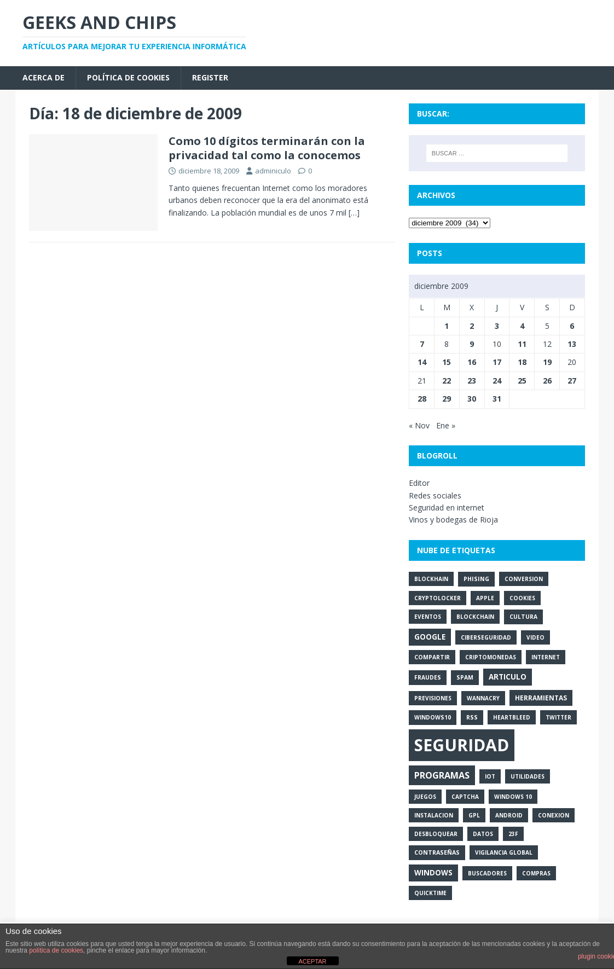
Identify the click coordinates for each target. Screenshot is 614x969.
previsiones (432, 698)
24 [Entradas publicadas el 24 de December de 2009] (497, 380)
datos (483, 834)
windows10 (432, 717)
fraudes (427, 677)
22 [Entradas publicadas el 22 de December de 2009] (446, 380)
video (535, 637)
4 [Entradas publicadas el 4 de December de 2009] (522, 326)
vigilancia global (503, 852)
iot (490, 776)
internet (545, 657)
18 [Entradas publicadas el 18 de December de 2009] (522, 362)
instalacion (433, 815)
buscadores (487, 873)
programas (442, 775)
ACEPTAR (312, 961)
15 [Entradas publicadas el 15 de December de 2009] (446, 362)
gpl (474, 815)
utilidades (528, 776)
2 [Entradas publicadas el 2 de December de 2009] (472, 326)
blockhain (431, 579)
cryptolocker (437, 598)
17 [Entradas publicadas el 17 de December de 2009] (497, 362)
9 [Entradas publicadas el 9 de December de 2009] (472, 344)
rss (472, 717)
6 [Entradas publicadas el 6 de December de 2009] (572, 326)
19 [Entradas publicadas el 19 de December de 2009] (547, 362)
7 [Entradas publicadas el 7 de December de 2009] (422, 344)
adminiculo (273, 171)
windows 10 (513, 796)
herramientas (541, 697)
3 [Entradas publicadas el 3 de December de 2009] (497, 326)
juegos (425, 796)
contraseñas (437, 852)
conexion (553, 815)
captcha (465, 796)
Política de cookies (128, 77)
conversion (524, 579)
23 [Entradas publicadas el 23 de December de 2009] (471, 380)
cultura (523, 616)
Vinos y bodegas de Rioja (453, 519)
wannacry (483, 698)
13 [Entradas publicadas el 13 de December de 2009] (571, 344)
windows (433, 873)
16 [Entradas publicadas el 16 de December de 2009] (471, 362)
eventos (427, 616)
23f (513, 834)
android (509, 815)
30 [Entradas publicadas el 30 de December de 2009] (471, 398)
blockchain (475, 616)
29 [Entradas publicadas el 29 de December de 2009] (446, 398)
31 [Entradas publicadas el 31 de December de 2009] (497, 398)
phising (476, 579)
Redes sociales (435, 495)
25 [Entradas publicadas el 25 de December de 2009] (522, 380)
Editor (419, 483)
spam (464, 677)
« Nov (419, 425)
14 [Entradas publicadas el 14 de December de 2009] (422, 362)
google (429, 637)
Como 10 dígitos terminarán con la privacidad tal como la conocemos (267, 148)
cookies (522, 598)
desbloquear (435, 834)
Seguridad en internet (446, 507)
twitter (558, 717)
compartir (432, 657)
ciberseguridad (486, 637)
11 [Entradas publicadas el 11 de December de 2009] (522, 344)
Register (210, 77)
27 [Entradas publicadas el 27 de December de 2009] (571, 380)
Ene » (445, 425)
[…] (354, 212)
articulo (507, 677)
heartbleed (511, 717)
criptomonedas (490, 657)
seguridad (461, 745)
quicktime (430, 893)
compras (536, 873)
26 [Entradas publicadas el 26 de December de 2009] (547, 380)
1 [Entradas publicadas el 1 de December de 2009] (446, 326)
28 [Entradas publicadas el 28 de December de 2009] (422, 398)
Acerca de (43, 77)
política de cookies (56, 950)
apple (485, 598)
